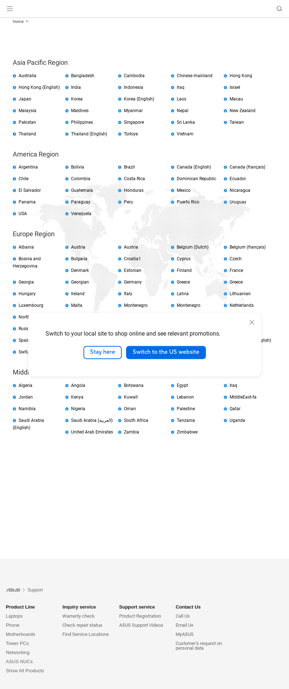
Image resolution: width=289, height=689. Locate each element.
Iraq (180, 87)
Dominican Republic (196, 178)
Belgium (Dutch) (192, 247)
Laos (181, 99)
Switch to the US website (166, 352)
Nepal (182, 110)
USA (23, 213)
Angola (78, 385)
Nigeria (78, 408)
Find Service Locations (85, 634)
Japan (25, 99)
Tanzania (186, 420)
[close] (252, 322)
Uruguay (238, 202)
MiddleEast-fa (243, 397)
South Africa (136, 420)
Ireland (78, 293)
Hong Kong (241, 75)
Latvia (183, 293)
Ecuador (238, 178)
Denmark (80, 270)
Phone (13, 625)
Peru (128, 202)
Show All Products (25, 670)
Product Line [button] (20, 607)
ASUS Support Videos (141, 625)
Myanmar (133, 110)
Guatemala (82, 190)
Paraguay (80, 202)
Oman (130, 408)
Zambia (131, 432)
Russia (25, 328)
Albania (26, 247)
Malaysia (27, 110)
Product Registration (140, 616)
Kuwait (131, 397)
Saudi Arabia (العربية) (92, 420)
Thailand (27, 133)
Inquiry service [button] (79, 607)
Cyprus (184, 258)
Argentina (28, 167)
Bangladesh (82, 75)
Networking (18, 652)
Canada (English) (194, 167)
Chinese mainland (194, 75)
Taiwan (237, 122)
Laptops (14, 616)
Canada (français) (247, 167)
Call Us (183, 616)
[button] (10, 8)
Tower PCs (17, 643)
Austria (78, 247)
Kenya (77, 397)
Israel (235, 87)
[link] (144, 9)
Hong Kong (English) (39, 87)
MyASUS (185, 634)
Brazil (129, 167)
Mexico (184, 190)
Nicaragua (240, 190)
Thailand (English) (89, 133)
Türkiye (131, 133)
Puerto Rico (188, 202)
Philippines (82, 122)
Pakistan (27, 122)
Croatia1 (132, 258)
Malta (76, 305)
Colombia (80, 178)
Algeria (25, 385)
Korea (77, 99)
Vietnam (185, 133)
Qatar (235, 408)
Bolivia (77, 167)
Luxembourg (31, 305)
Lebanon (185, 397)
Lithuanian (240, 293)
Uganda (237, 420)
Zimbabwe (187, 432)
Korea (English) (139, 99)
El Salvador (30, 190)
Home (18, 21)
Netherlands (242, 305)
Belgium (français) (248, 247)
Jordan (26, 397)
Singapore (134, 122)
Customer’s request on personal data (199, 645)
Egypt (182, 385)
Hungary (27, 293)
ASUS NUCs (19, 661)
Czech (236, 258)
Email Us (185, 625)
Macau (236, 99)
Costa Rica (134, 178)
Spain (24, 340)
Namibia (27, 408)
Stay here (102, 352)
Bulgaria (79, 258)
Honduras (134, 190)
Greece (183, 282)
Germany (133, 282)
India (76, 87)
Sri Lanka (186, 122)
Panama (27, 202)
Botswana (134, 385)
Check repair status (82, 625)
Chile (23, 178)
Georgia (26, 282)
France (236, 270)
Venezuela (81, 213)
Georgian (80, 282)
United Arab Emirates (92, 432)
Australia (27, 75)
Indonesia (133, 87)
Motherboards (20, 634)
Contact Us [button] (188, 607)
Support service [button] (137, 607)
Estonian (132, 270)
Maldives (80, 110)
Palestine (186, 408)
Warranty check (78, 616)
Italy (128, 293)
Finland (184, 270)
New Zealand (242, 110)
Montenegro (136, 305)
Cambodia (134, 75)
